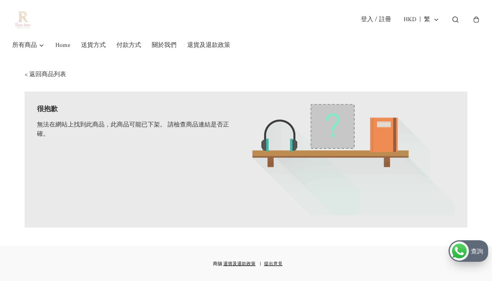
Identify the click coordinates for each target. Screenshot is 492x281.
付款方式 (128, 49)
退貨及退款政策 (208, 49)
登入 (375, 21)
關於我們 (164, 49)
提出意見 (273, 264)
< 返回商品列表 (45, 78)
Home (62, 49)
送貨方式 (93, 49)
